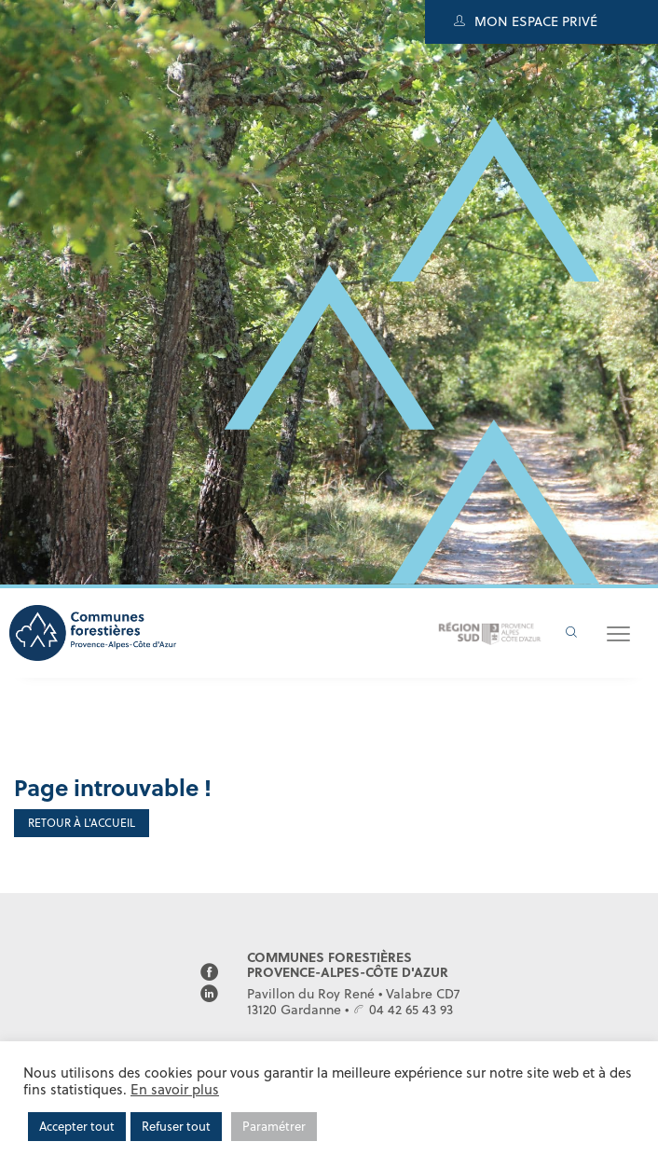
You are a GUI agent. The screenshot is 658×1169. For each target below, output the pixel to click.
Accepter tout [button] (77, 1126)
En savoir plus (174, 1089)
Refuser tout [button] (176, 1126)
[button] (618, 633)
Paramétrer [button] (274, 1126)
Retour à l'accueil (81, 823)
